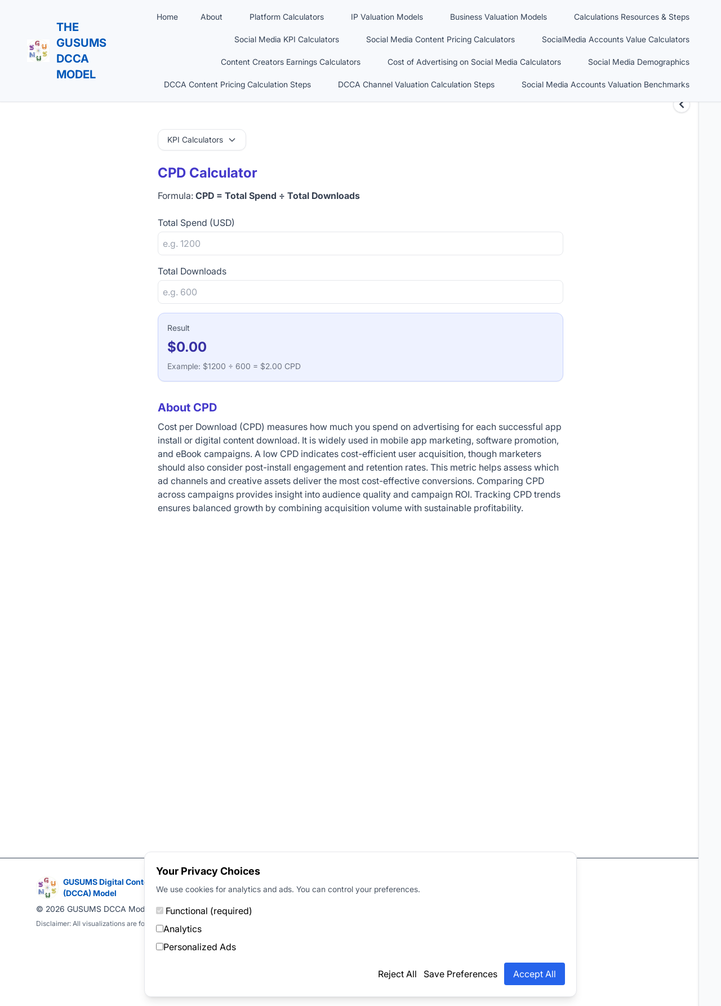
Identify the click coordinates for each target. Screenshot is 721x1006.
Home (167, 16)
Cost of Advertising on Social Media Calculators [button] (474, 62)
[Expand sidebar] (681, 104)
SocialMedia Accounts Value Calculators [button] (615, 39)
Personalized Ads (196, 946)
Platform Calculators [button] (287, 16)
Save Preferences (460, 974)
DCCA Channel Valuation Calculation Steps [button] (416, 84)
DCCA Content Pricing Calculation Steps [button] (237, 84)
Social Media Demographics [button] (638, 62)
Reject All (397, 974)
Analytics (179, 928)
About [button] (211, 16)
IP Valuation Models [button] (387, 16)
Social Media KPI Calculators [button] (286, 39)
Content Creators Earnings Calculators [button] (290, 62)
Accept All (534, 974)
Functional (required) (204, 910)
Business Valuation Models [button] (498, 16)
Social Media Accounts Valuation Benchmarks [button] (605, 84)
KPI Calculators (202, 139)
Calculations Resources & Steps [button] (631, 16)
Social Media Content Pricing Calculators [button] (440, 39)
